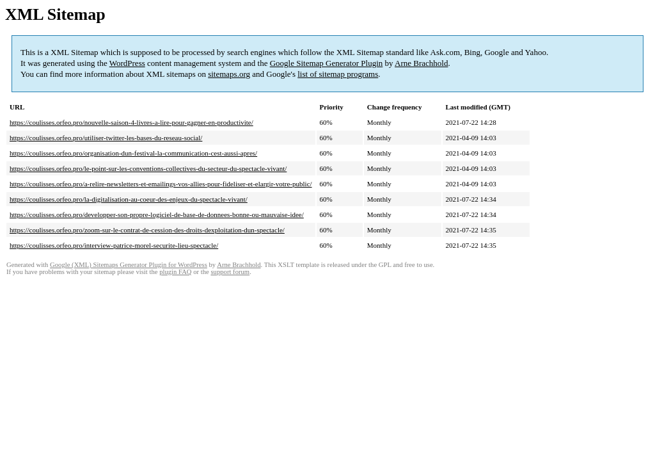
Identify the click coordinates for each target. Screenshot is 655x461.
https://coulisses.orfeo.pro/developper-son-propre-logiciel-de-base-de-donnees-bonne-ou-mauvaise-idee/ (157, 214)
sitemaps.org (229, 74)
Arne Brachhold (421, 63)
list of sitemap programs (337, 74)
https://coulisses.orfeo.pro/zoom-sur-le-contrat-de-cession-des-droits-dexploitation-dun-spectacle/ (147, 230)
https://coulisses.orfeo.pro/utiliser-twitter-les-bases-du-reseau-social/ (106, 138)
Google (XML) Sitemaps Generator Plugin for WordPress (128, 264)
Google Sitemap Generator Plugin (326, 63)
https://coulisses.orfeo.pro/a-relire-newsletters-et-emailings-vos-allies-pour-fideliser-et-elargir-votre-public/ (161, 184)
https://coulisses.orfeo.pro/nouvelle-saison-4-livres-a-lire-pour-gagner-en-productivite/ (131, 122)
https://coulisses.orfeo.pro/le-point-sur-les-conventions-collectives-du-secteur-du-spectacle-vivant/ (148, 168)
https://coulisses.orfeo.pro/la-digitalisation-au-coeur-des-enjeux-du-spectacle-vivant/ (129, 199)
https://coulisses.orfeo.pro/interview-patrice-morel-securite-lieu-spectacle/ (114, 245)
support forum (229, 271)
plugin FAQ (175, 271)
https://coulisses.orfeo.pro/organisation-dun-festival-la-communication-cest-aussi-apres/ (133, 153)
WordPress (127, 63)
